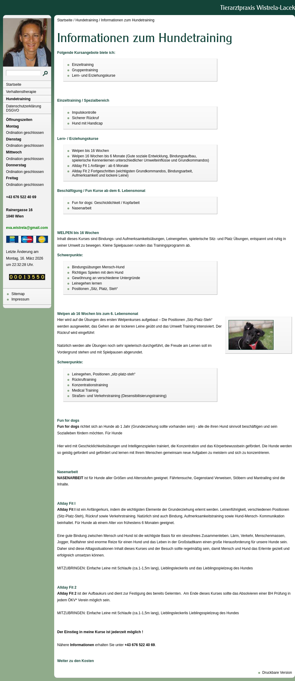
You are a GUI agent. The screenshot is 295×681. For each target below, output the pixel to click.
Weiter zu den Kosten (75, 661)
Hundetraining (18, 99)
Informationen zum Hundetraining (127, 20)
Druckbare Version (277, 672)
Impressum (20, 299)
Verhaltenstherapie (21, 92)
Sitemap (18, 294)
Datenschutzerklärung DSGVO (23, 108)
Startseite (13, 84)
